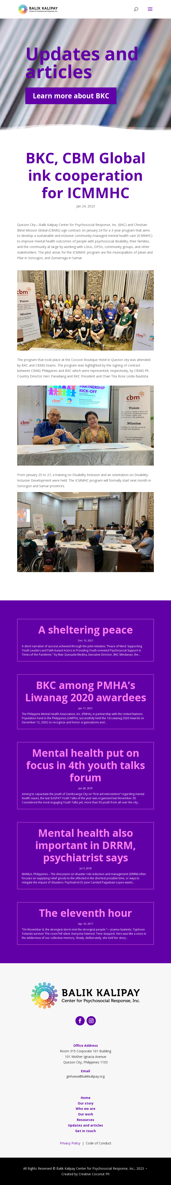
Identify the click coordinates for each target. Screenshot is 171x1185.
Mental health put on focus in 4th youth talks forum (85, 765)
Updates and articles (82, 63)
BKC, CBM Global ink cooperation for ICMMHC (85, 175)
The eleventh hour (85, 913)
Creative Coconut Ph (94, 1174)
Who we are (85, 1108)
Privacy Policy (70, 1143)
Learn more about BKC (71, 96)
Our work (85, 1114)
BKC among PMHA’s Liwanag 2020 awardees (85, 691)
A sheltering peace (85, 630)
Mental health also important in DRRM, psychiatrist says (85, 845)
